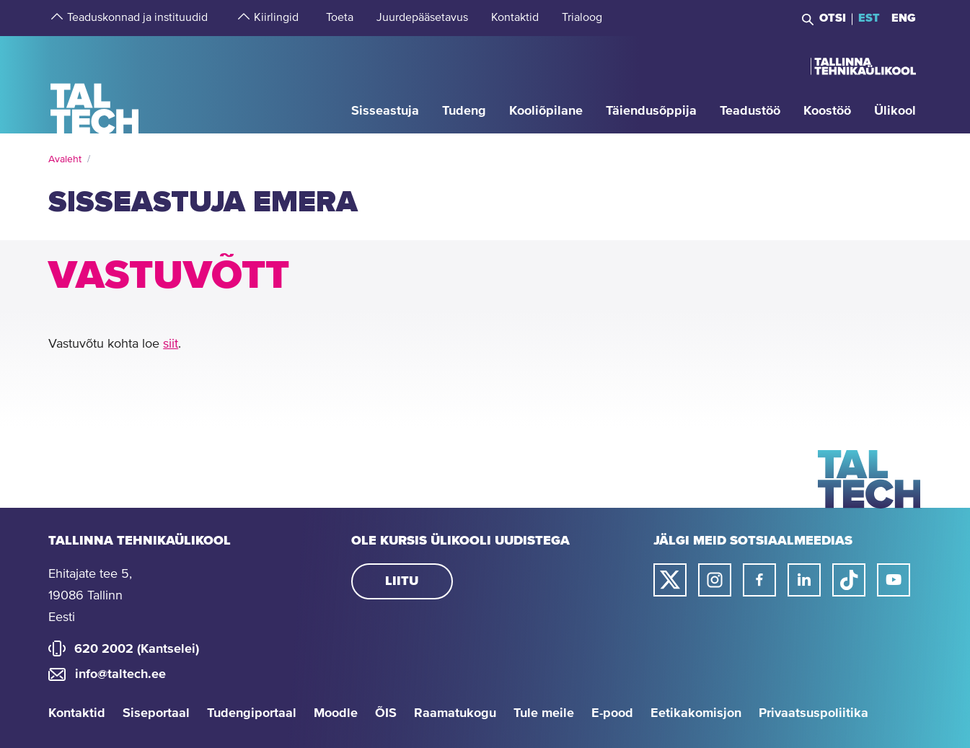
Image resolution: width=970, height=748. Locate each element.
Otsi (832, 18)
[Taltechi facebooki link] (759, 580)
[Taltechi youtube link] (893, 580)
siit (170, 344)
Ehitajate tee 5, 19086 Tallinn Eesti (90, 596)
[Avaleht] (95, 84)
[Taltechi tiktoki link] (848, 580)
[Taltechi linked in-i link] (804, 580)
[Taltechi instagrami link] (714, 580)
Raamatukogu (455, 713)
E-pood (612, 713)
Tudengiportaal (251, 713)
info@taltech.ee (120, 674)
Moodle (336, 713)
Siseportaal (156, 713)
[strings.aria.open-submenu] (55, 18)
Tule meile (543, 713)
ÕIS (386, 713)
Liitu (401, 581)
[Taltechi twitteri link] (670, 580)
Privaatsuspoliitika (813, 713)
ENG (903, 18)
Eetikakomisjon (696, 713)
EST (869, 18)
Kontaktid (76, 713)
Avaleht (64, 159)
